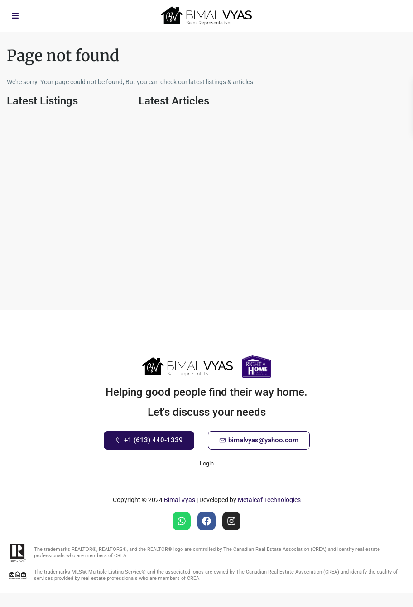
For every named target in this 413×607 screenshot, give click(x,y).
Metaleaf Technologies (269, 499)
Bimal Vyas (179, 499)
